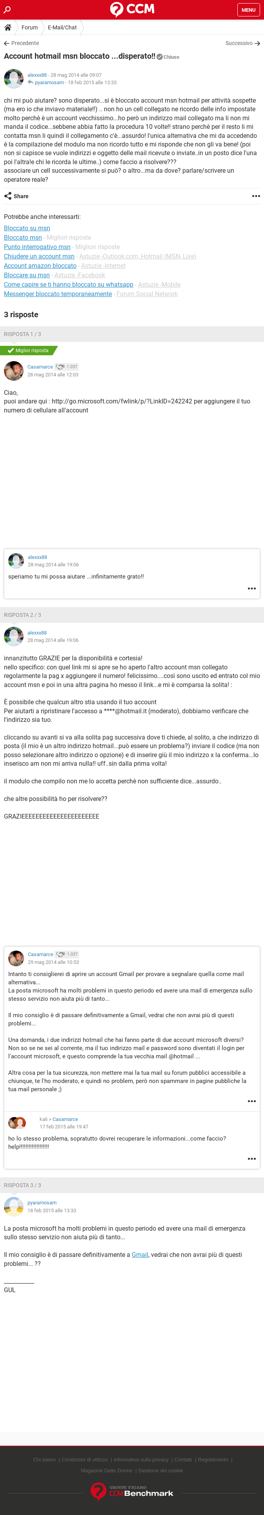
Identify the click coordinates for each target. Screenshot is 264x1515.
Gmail (140, 1254)
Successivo (239, 43)
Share (21, 196)
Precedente (25, 43)
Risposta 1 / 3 (22, 334)
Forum (30, 27)
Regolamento (213, 1460)
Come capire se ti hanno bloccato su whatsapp (68, 284)
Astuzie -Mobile (159, 284)
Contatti (183, 1460)
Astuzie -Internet (103, 265)
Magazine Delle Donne (107, 1470)
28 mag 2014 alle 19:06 (53, 565)
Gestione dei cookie (160, 1470)
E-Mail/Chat (62, 27)
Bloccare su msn (27, 275)
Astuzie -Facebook (80, 275)
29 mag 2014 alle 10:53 (53, 962)
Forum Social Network (147, 294)
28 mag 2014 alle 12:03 (52, 375)
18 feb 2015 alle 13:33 (92, 82)
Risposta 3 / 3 (22, 1185)
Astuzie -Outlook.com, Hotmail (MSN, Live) (138, 256)
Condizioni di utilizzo (85, 1460)
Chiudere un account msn (39, 256)
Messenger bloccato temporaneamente (58, 294)
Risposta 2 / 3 (22, 615)
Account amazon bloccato (40, 265)
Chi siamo (44, 1460)
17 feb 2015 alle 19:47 (64, 1127)
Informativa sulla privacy (141, 1460)
